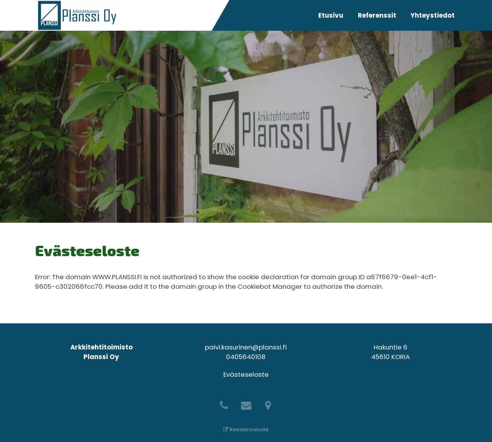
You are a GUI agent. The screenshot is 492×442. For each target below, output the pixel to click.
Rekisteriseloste (246, 429)
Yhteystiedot (433, 15)
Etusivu (330, 15)
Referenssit (377, 15)
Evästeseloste (246, 374)
